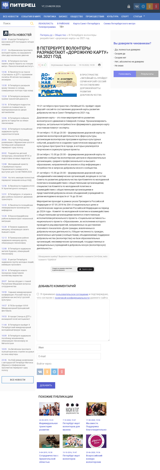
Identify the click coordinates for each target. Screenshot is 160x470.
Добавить (46, 385)
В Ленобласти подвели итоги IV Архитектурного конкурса (18, 187)
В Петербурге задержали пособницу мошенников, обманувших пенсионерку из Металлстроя (16, 339)
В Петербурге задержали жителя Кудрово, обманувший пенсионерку (16, 251)
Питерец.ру (46, 34)
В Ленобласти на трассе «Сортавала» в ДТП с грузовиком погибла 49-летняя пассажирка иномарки (17, 76)
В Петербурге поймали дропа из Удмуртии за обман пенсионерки (15, 120)
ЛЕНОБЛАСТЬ (45, 23)
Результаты (147, 73)
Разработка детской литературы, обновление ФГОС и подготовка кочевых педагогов (16, 156)
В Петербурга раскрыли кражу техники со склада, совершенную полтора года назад (17, 88)
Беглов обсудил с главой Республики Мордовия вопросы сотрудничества (16, 284)
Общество (76, 16)
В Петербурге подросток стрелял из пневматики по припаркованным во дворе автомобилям (16, 108)
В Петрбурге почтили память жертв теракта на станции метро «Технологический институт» (18, 63)
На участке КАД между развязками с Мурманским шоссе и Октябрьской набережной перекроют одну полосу (18, 143)
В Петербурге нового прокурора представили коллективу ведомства (14, 273)
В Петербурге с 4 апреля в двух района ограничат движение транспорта (17, 197)
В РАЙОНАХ (63, 23)
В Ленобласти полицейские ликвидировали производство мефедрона (17, 207)
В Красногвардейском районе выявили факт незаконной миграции (17, 218)
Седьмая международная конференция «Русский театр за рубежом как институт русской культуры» (17, 296)
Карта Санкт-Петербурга (86, 23)
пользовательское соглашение (72, 294)
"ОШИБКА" (51, 259)
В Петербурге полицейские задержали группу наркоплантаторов (17, 131)
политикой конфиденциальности (72, 297)
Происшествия (95, 16)
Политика (50, 16)
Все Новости (10, 16)
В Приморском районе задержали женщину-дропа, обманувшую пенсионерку (15, 240)
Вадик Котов (70, 65)
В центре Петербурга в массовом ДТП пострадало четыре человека (18, 42)
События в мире (31, 16)
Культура (112, 16)
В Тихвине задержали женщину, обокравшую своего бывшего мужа (15, 229)
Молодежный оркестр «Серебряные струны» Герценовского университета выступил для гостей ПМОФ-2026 (17, 168)
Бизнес (63, 16)
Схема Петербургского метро (119, 23)
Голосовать (125, 73)
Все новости (17, 379)
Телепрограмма (47, 26)
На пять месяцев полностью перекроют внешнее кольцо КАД (18, 178)
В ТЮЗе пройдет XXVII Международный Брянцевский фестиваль (15, 308)
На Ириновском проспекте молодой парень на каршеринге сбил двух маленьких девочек (17, 52)
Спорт (125, 16)
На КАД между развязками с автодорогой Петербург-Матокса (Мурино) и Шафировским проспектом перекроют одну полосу (17, 365)
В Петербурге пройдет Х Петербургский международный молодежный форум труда (16, 327)
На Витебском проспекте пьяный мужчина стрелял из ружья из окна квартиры (18, 351)
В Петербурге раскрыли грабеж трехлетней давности (16, 97)
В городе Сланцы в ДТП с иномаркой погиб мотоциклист (16, 317)
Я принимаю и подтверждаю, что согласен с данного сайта (72, 295)
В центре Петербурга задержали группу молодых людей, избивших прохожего (18, 262)
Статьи (137, 16)
